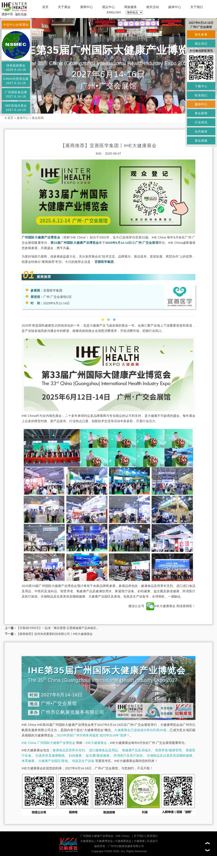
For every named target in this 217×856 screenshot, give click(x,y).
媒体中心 (174, 7)
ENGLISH (114, 12)
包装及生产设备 (83, 761)
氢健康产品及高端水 (136, 750)
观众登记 (201, 43)
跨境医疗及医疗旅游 (128, 755)
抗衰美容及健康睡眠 (50, 755)
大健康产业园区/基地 (53, 761)
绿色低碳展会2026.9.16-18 (16, 67)
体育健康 (28, 761)
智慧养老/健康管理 (168, 750)
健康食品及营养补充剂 (69, 750)
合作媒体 (201, 131)
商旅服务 (130, 7)
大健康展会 (87, 841)
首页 (45, 7)
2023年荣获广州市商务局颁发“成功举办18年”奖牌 (92, 735)
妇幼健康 (75, 755)
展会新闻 (38, 118)
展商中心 (86, 7)
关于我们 (196, 7)
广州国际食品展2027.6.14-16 (16, 94)
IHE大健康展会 (161, 606)
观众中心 (108, 7)
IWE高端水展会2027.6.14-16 (16, 107)
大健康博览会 (104, 841)
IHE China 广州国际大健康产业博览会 (48, 743)
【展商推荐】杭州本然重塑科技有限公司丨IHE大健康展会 (55, 634)
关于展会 (64, 7)
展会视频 (201, 140)
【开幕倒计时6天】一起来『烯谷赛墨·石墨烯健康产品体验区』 (58, 628)
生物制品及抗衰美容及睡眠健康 (169, 755)
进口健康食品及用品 (103, 750)
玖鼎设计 (152, 841)
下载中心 (201, 86)
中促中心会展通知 (16, 24)
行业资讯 (201, 122)
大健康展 (139, 841)
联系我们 (152, 836)
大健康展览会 (123, 841)
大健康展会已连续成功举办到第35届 (140, 730)
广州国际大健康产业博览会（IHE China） (105, 836)
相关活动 (152, 7)
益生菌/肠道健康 (97, 755)
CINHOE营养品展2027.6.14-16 (16, 81)
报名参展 (201, 34)
